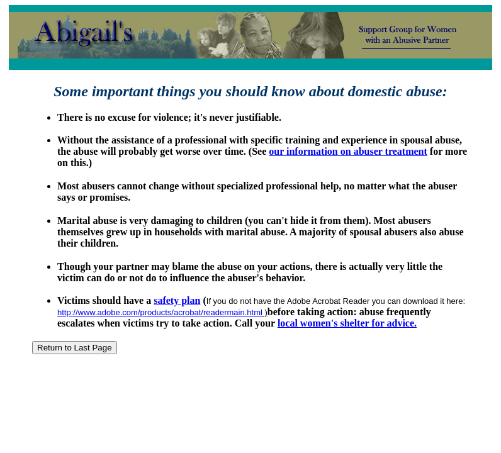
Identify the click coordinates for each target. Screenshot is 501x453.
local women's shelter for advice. (347, 323)
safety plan (177, 300)
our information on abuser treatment (348, 151)
